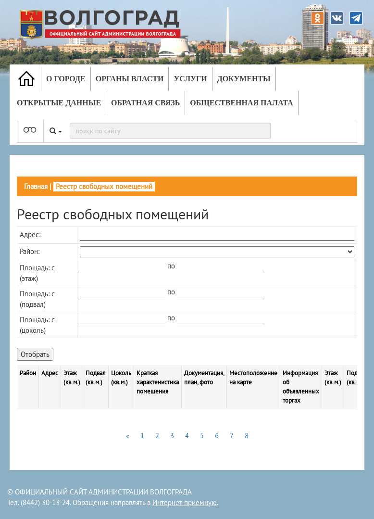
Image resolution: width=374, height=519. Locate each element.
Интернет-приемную (184, 502)
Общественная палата (241, 103)
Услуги (190, 79)
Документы (244, 79)
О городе (66, 79)
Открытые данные (59, 103)
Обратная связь (145, 103)
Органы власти (130, 79)
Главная (36, 186)
